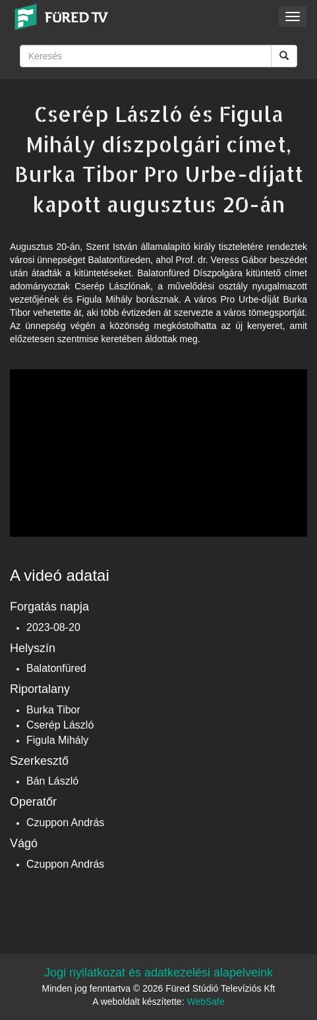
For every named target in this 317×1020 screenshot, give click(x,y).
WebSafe (205, 1001)
